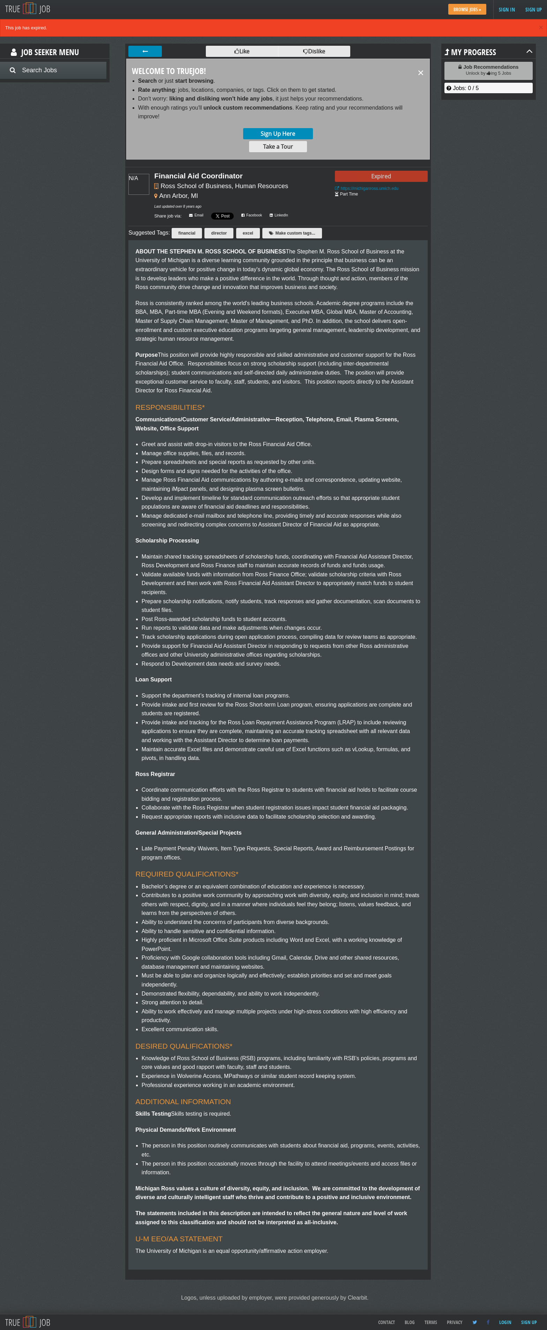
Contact (386, 1322)
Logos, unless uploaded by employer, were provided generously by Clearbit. (274, 1298)
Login (505, 1322)
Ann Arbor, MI (178, 195)
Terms (431, 1322)
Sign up (533, 9)
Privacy (455, 1322)
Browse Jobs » (467, 9)
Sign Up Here (278, 134)
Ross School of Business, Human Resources (224, 186)
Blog (410, 1322)
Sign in (507, 9)
